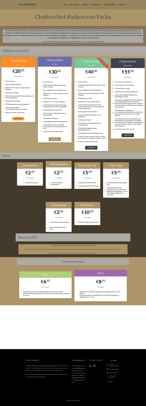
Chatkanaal (74, 4)
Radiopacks (96, 4)
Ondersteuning (110, 4)
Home (65, 4)
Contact (122, 4)
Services (86, 4)
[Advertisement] (10, 327)
